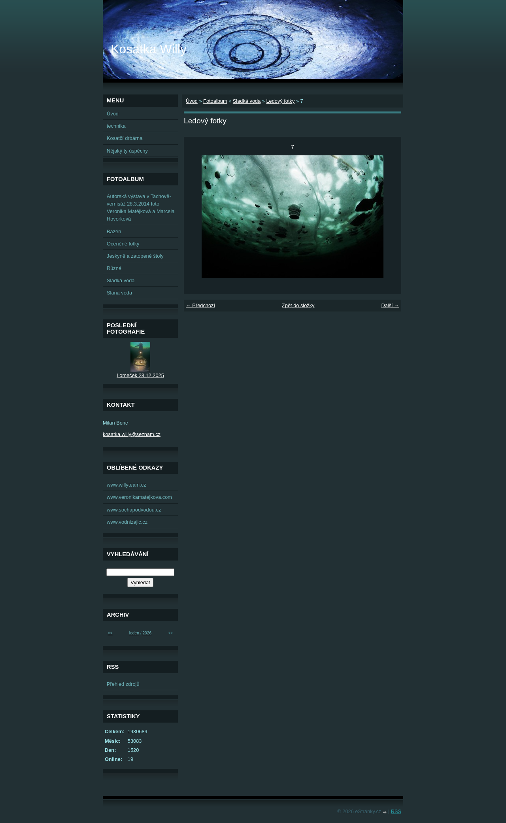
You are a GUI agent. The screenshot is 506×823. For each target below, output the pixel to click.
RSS (396, 811)
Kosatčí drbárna (124, 138)
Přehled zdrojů (123, 684)
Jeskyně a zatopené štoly (135, 256)
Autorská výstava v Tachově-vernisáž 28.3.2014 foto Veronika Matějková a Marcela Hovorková (140, 207)
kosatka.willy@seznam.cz (131, 434)
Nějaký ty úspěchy (127, 151)
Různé (114, 268)
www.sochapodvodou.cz (134, 510)
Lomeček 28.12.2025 (140, 375)
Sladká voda (247, 101)
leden (134, 633)
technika (116, 126)
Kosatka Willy (149, 49)
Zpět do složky (298, 305)
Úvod (192, 101)
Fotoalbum (215, 101)
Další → (390, 305)
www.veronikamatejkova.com (139, 497)
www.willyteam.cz (126, 485)
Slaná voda (119, 293)
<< (110, 633)
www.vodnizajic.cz (127, 522)
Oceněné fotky (123, 244)
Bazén (114, 231)
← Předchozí (200, 305)
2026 (146, 633)
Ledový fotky (280, 101)
